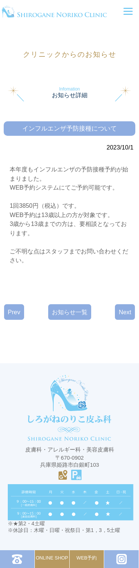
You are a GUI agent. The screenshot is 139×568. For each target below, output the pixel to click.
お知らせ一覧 (69, 312)
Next (125, 312)
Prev (14, 312)
